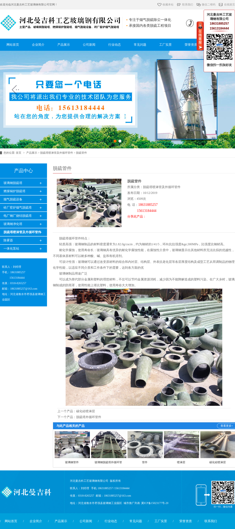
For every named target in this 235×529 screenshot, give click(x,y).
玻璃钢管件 (72, 462)
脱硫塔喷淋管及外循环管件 (22, 232)
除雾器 (8, 240)
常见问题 (140, 44)
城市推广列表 (132, 503)
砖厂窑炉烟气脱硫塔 (18, 207)
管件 (144, 462)
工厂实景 (165, 44)
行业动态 (114, 44)
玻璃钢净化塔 (13, 224)
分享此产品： (136, 216)
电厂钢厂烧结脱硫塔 (18, 215)
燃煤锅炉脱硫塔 (14, 191)
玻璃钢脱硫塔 (13, 183)
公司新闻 (89, 44)
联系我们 (187, 4)
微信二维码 (208, 4)
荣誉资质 (191, 44)
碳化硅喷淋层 (85, 411)
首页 (19, 152)
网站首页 (12, 44)
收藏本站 (168, 4)
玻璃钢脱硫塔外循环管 (108, 462)
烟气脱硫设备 (13, 199)
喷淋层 (181, 462)
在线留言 (229, 4)
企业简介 (38, 44)
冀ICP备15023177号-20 (154, 503)
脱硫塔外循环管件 (88, 417)
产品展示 (63, 44)
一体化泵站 (11, 248)
